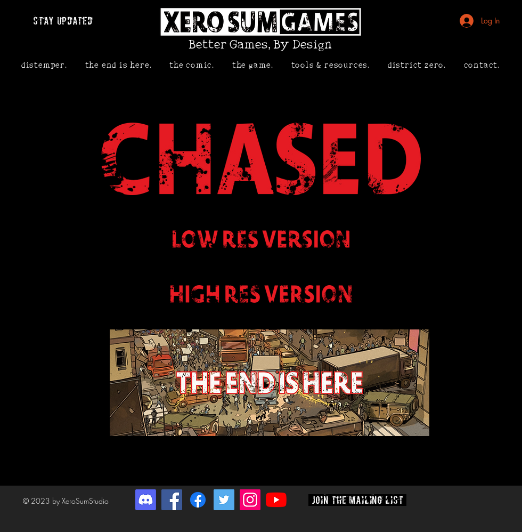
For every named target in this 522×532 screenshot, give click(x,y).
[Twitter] (224, 499)
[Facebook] (171, 499)
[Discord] (145, 499)
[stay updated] (63, 20)
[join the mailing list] (357, 500)
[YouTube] (276, 499)
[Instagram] (250, 499)
